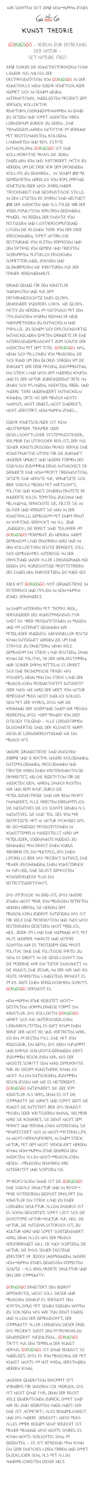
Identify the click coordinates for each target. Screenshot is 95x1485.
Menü (47, 17)
